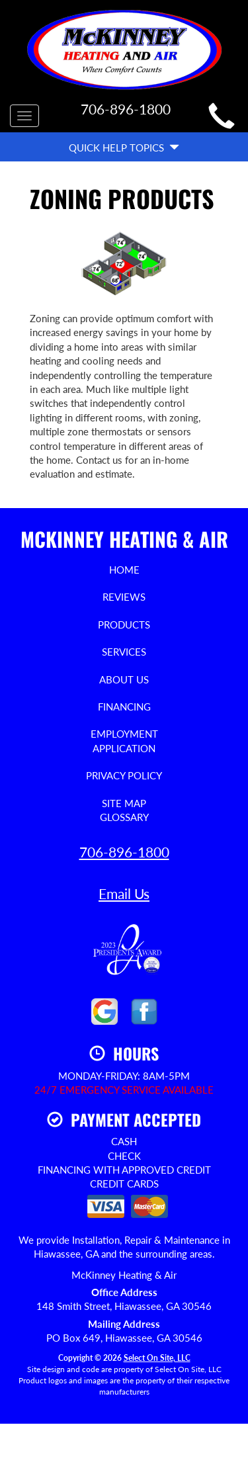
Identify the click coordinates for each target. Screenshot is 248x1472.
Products (124, 624)
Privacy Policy (124, 775)
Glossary (124, 817)
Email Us (124, 893)
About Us (124, 679)
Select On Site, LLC (157, 1358)
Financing (124, 707)
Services (124, 652)
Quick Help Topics (124, 147)
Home (124, 570)
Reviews (124, 597)
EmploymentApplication (124, 741)
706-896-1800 (124, 852)
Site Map (124, 803)
